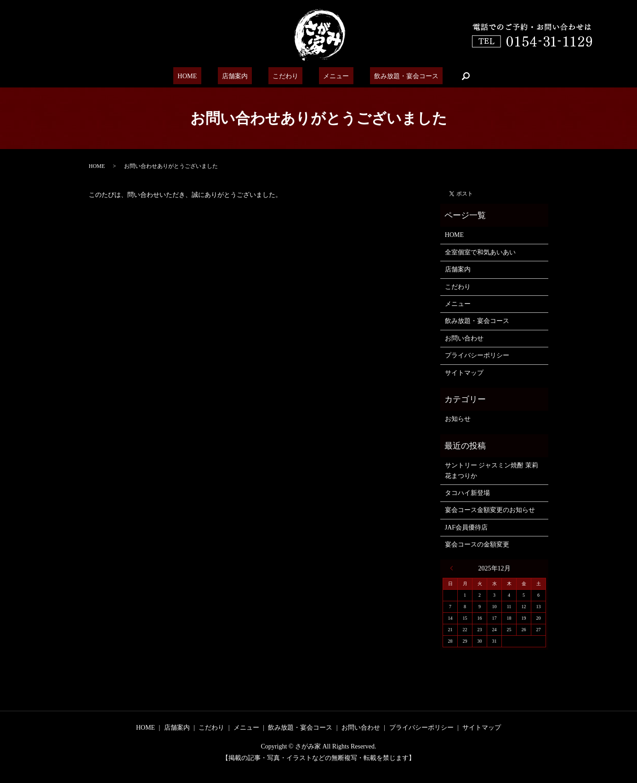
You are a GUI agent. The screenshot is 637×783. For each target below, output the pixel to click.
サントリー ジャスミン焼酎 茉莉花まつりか (491, 470)
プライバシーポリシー (477, 355)
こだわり (283, 76)
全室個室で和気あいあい (480, 252)
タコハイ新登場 (467, 492)
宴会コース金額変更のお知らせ (490, 510)
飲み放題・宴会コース (392, 76)
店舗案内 (239, 76)
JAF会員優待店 (466, 527)
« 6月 (453, 568)
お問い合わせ (464, 338)
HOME (199, 76)
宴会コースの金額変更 (477, 544)
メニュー (327, 76)
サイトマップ (464, 372)
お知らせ (458, 418)
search (450, 76)
